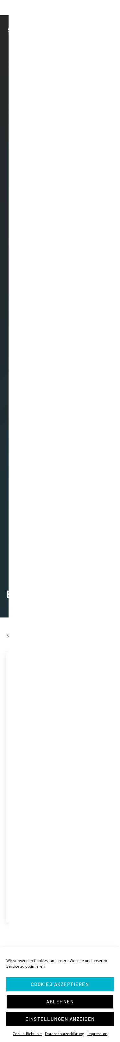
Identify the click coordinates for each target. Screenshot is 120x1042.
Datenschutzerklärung (64, 1033)
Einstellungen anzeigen (60, 1019)
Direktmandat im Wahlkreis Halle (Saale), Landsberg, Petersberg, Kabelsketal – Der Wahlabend (58, 779)
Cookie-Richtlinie (27, 1033)
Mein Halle (32, 905)
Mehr (88, 887)
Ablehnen (60, 1001)
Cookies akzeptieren (60, 984)
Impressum (97, 1033)
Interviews (32, 898)
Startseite (16, 635)
